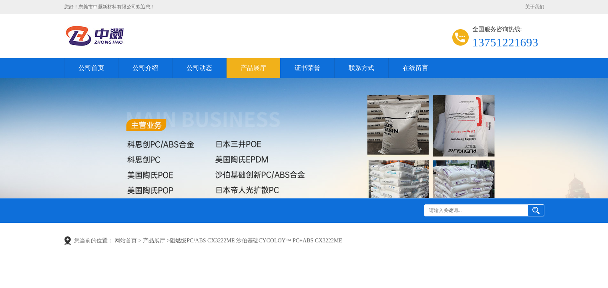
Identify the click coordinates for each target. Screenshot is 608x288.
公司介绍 (145, 67)
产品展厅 (253, 67)
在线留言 (415, 67)
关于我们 (534, 7)
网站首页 (125, 241)
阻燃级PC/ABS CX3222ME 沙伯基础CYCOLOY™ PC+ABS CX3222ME (256, 241)
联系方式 (361, 67)
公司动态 (199, 67)
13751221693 (505, 42)
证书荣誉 (307, 67)
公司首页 (91, 67)
